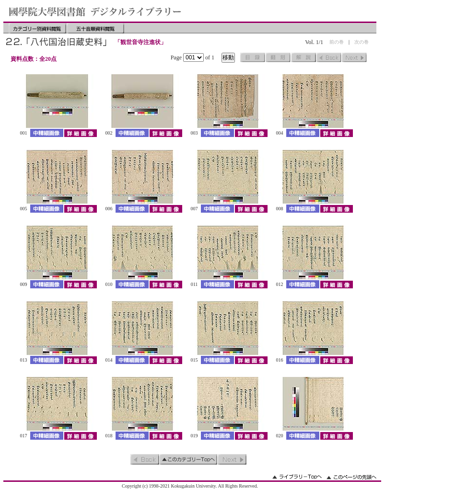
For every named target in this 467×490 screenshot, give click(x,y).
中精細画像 (46, 133)
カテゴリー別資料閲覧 (37, 28)
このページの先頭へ (351, 476)
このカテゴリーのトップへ (188, 459)
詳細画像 (80, 133)
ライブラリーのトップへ (297, 476)
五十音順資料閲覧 (95, 28)
